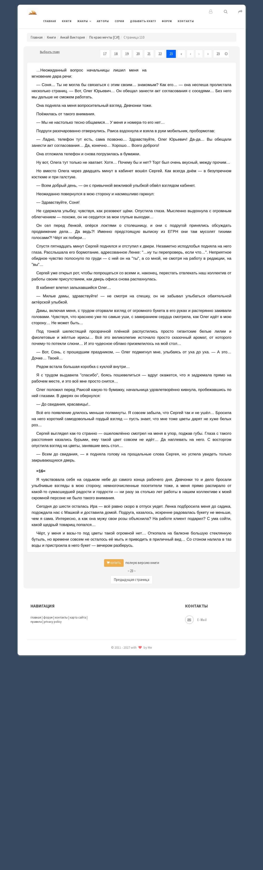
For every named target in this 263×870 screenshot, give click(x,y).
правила (36, 622)
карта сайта (78, 617)
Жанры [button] (82, 21)
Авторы (103, 21)
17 (104, 54)
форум (48, 617)
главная (36, 617)
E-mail (196, 619)
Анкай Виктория (72, 37)
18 (116, 54)
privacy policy (53, 622)
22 (160, 54)
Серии (119, 21)
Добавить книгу (143, 21)
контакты (61, 617)
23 (171, 54)
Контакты (186, 21)
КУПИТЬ (114, 563)
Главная (49, 21)
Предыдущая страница (131, 579)
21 (149, 54)
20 (138, 54)
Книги (67, 21)
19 (127, 54)
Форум (167, 21)
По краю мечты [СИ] (104, 37)
